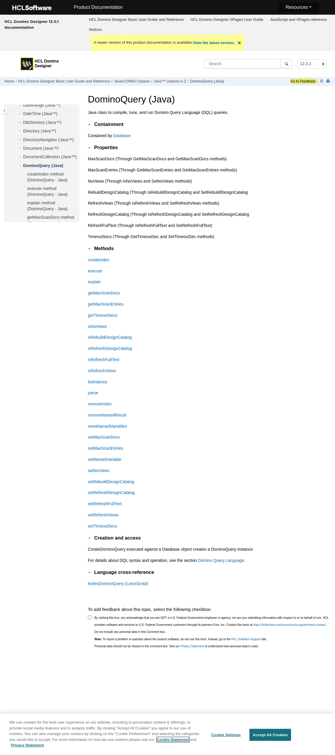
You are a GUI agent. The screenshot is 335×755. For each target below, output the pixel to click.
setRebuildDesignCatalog (111, 481)
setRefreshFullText (105, 503)
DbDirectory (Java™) (42, 122)
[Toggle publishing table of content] (4, 110)
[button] (20, 105)
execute (95, 271)
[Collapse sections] (322, 81)
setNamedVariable (104, 459)
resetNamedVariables (107, 426)
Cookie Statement (173, 742)
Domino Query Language (221, 560)
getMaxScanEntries (105, 304)
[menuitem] (136, 20)
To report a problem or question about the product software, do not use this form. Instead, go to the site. (180, 639)
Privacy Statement (192, 646)
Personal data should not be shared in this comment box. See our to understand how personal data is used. (176, 646)
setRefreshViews (103, 515)
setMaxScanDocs (104, 437)
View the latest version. (214, 43)
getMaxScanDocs (104, 293)
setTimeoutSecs (102, 526)
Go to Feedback (302, 81)
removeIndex (100, 404)
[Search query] (248, 63)
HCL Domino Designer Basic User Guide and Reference (136, 19)
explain (94, 281)
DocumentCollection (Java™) (49, 156)
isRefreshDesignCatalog (110, 348)
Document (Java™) (41, 148)
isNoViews (97, 326)
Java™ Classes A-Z (170, 81)
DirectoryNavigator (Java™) (48, 139)
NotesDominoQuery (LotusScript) (118, 583)
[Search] (286, 63)
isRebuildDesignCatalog (110, 337)
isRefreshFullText (103, 359)
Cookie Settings (226, 737)
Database (122, 135)
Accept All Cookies (270, 737)
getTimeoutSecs (103, 315)
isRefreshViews (102, 370)
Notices (95, 29)
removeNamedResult (107, 415)
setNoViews (99, 470)
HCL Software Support (246, 639)
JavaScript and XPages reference (298, 19)
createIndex (98, 259)
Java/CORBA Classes (132, 81)
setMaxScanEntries (105, 448)
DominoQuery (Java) (207, 81)
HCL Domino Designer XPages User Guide (227, 19)
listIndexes (97, 382)
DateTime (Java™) (40, 113)
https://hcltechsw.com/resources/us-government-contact (289, 624)
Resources (296, 7)
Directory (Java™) (39, 131)
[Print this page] (329, 81)
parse (93, 392)
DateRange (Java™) (42, 105)
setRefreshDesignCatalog (111, 492)
